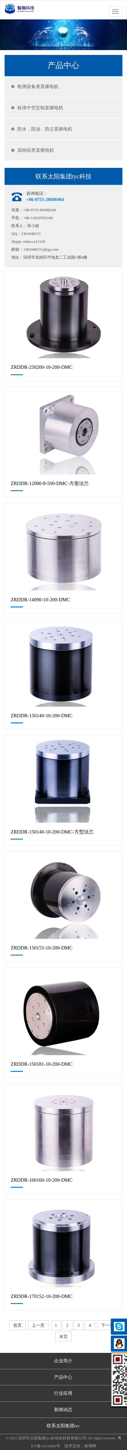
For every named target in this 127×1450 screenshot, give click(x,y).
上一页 (38, 1325)
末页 (63, 1336)
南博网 (90, 1446)
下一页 (107, 1325)
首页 (17, 1325)
